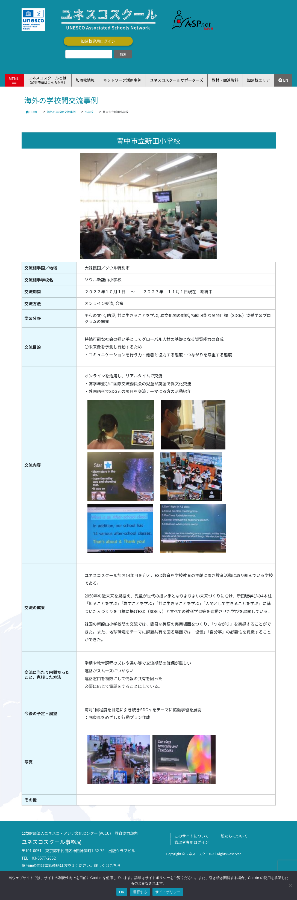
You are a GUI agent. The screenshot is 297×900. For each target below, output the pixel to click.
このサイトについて (192, 836)
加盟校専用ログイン (98, 41)
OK (121, 892)
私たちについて (234, 836)
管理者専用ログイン (192, 842)
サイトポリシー (168, 892)
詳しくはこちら (107, 865)
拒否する (140, 892)
